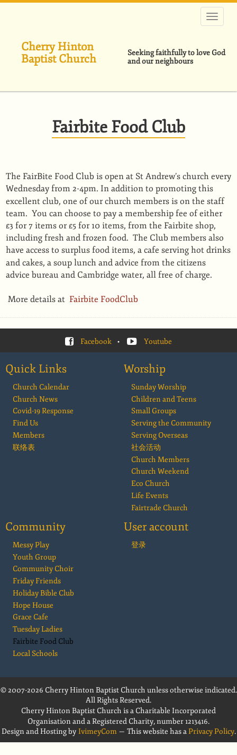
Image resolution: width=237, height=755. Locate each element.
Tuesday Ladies (37, 629)
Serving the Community (171, 423)
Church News (35, 399)
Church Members (160, 459)
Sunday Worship (158, 387)
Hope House (33, 605)
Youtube (158, 341)
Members (28, 435)
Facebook (96, 341)
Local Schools (35, 653)
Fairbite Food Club (43, 641)
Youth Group (34, 557)
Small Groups (153, 410)
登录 (138, 544)
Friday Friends (37, 580)
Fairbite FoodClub (104, 299)
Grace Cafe (30, 616)
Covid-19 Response (43, 410)
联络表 (24, 447)
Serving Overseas (159, 435)
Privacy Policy (211, 731)
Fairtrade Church (159, 507)
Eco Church (150, 483)
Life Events (149, 495)
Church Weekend (160, 471)
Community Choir (43, 568)
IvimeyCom (97, 731)
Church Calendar (41, 387)
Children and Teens (163, 399)
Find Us (25, 423)
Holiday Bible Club (43, 593)
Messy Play (31, 544)
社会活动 (146, 447)
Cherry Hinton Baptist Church (58, 53)
